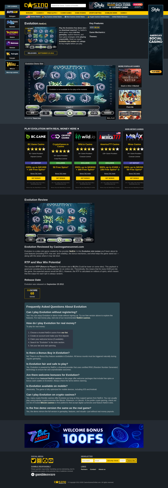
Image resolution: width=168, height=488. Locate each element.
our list (64, 333)
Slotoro (12, 37)
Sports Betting (95, 13)
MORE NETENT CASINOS (134, 129)
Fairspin (12, 58)
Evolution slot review (67, 41)
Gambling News (111, 13)
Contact (93, 469)
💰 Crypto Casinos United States (98, 17)
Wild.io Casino (85, 144)
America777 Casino (109, 144)
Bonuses (29, 13)
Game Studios (80, 13)
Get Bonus (36, 178)
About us (102, 469)
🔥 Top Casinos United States (52, 17)
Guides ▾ (124, 13)
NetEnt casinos (83, 318)
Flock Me (129, 107)
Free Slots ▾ (52, 13)
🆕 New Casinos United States (75, 17)
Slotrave (12, 48)
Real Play (111, 118)
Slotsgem (12, 16)
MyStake (12, 27)
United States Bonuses (120, 17)
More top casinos (12, 72)
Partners (84, 469)
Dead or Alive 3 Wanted (130, 86)
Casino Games (66, 13)
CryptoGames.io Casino (61, 145)
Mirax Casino (134, 144)
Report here (37, 118)
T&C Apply (32, 182)
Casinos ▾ (40, 13)
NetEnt (42, 24)
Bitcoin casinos (47, 403)
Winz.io (12, 69)
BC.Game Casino (36, 144)
